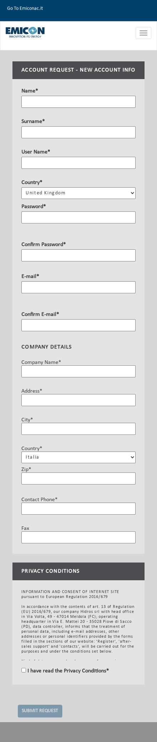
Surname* (33, 122)
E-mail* (30, 277)
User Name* (35, 152)
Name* (29, 91)
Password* (33, 207)
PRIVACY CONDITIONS (50, 571)
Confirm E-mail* (40, 315)
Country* (31, 183)
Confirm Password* (43, 245)
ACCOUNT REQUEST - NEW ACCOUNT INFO (78, 70)
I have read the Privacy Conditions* (67, 671)
